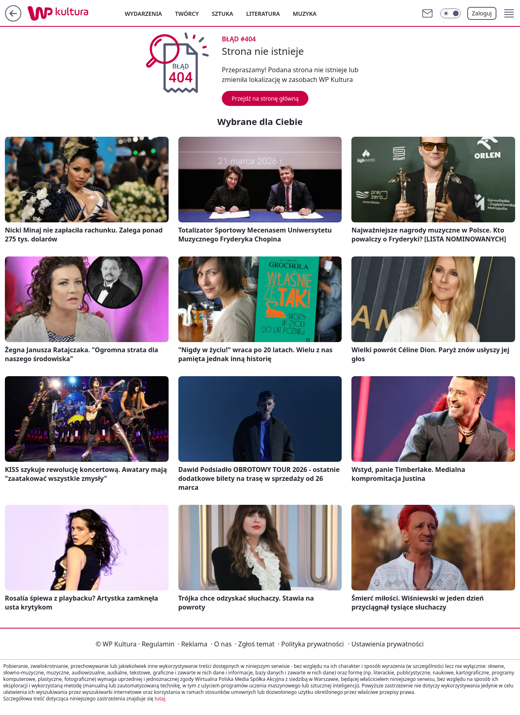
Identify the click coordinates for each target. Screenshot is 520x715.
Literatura (263, 13)
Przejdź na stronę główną (265, 98)
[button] (509, 13)
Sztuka (222, 13)
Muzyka (304, 13)
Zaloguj (482, 13)
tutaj (159, 698)
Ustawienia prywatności (385, 644)
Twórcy (187, 13)
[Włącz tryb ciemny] (450, 13)
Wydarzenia (143, 13)
